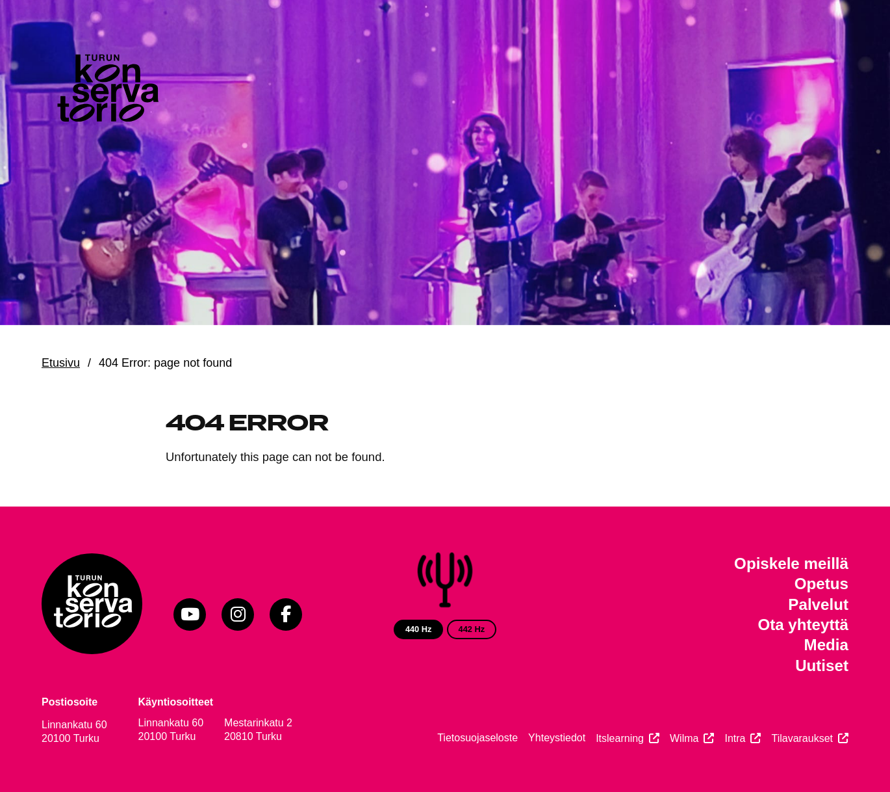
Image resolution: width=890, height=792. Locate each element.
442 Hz (472, 629)
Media (826, 644)
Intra (734, 738)
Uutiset (821, 665)
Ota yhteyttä (802, 624)
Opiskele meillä (791, 563)
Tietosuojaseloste (477, 737)
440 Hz (418, 629)
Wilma (684, 738)
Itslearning (620, 738)
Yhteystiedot (556, 737)
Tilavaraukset (802, 738)
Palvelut (818, 604)
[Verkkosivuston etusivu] (107, 91)
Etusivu (61, 362)
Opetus (821, 583)
